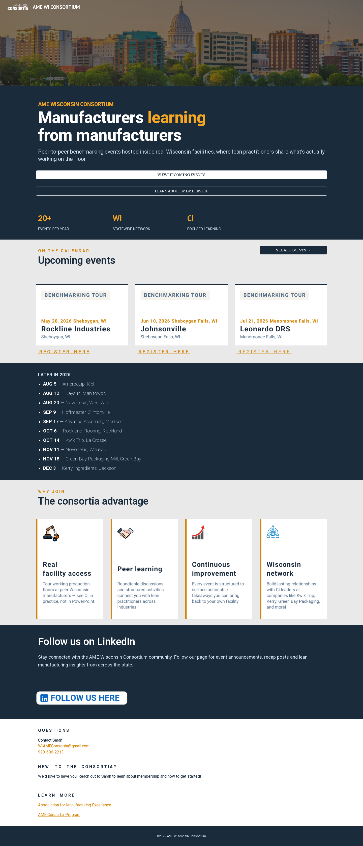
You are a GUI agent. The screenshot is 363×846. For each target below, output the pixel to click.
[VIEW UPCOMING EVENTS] (181, 175)
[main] (181, 131)
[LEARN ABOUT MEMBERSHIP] (181, 191)
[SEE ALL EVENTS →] (293, 250)
